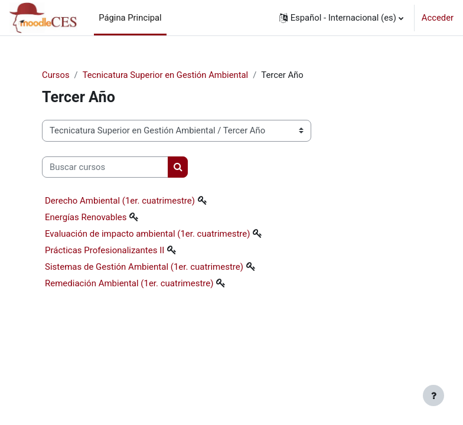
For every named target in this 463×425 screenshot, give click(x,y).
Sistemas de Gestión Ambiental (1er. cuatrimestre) (144, 266)
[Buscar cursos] (105, 167)
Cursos (56, 75)
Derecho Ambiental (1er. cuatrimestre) (120, 200)
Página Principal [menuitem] (130, 17)
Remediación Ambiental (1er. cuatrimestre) (129, 283)
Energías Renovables (85, 217)
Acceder (438, 17)
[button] (341, 17)
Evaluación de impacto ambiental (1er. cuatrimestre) (147, 233)
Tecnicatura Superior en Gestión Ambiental (166, 75)
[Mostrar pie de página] (433, 395)
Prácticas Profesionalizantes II (104, 250)
